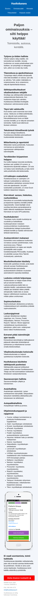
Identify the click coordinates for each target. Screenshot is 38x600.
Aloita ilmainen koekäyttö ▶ (19, 578)
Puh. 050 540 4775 (10, 587)
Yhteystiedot (11, 13)
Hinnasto (30, 8)
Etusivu (7, 8)
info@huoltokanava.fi (10, 590)
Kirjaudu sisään (25, 13)
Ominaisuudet (18, 8)
